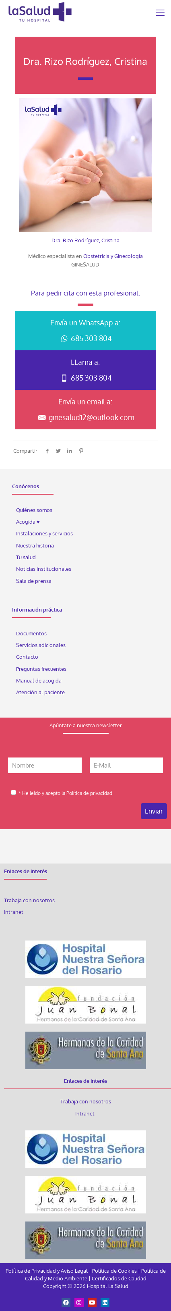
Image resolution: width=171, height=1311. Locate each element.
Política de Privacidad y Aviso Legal (47, 1270)
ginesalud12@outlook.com (85, 417)
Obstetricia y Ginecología (113, 256)
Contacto (27, 656)
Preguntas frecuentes (41, 669)
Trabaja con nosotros (29, 900)
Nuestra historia (35, 545)
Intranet (14, 912)
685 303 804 (85, 338)
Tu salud (26, 557)
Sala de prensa (34, 581)
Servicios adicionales (41, 645)
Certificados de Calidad (119, 1278)
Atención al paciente (41, 692)
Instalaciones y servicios (44, 533)
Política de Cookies (114, 1270)
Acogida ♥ (28, 521)
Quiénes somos (34, 510)
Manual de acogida (39, 680)
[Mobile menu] (160, 12)
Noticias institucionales (43, 569)
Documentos (31, 633)
